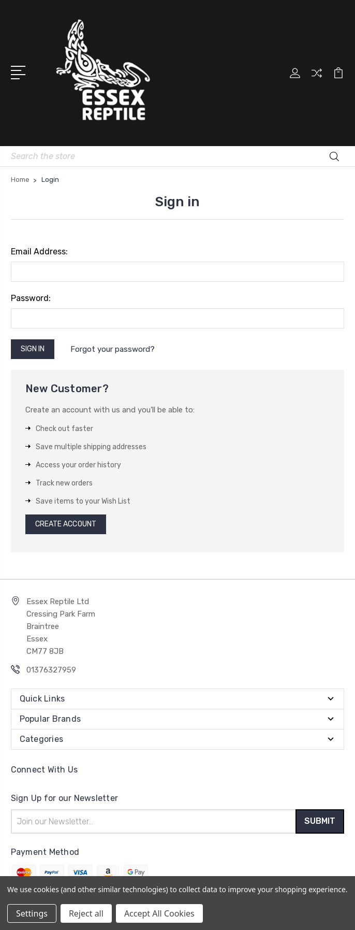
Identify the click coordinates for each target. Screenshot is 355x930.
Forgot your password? (112, 349)
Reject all (86, 913)
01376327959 (51, 670)
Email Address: (39, 251)
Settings (32, 913)
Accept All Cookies (159, 913)
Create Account (65, 524)
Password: (31, 298)
